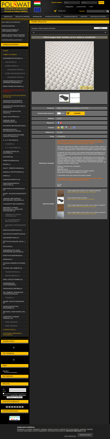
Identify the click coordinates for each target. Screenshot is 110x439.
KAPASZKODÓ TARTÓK (15, 69)
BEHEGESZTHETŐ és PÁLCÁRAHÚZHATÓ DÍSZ (12, 130)
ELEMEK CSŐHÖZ (11, 66)
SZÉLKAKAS (7, 259)
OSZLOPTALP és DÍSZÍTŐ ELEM (14, 234)
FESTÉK (6, 164)
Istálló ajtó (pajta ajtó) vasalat (12, 112)
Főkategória (35, 28)
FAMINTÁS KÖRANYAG (11, 160)
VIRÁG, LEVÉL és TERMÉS (13, 279)
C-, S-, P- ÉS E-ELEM (10, 140)
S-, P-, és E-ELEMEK (12, 148)
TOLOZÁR (9, 297)
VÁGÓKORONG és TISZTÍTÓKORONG (9, 284)
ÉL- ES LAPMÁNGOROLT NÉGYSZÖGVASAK (12, 220)
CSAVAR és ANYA (9, 329)
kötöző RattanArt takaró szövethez (77, 198)
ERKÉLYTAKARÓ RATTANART (13, 86)
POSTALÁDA (7, 246)
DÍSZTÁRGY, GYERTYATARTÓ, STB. (14, 312)
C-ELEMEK (9, 144)
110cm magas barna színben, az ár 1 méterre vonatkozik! (84, 190)
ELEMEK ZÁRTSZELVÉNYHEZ (15, 73)
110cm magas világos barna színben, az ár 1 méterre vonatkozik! (86, 205)
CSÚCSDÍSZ (8, 157)
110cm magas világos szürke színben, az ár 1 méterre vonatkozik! (87, 212)
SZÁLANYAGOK (10, 62)
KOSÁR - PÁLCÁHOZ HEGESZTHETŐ (14, 194)
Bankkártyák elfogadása (10, 372)
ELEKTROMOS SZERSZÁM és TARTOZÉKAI (12, 334)
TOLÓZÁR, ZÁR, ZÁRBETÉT (12, 268)
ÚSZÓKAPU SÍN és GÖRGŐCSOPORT (10, 121)
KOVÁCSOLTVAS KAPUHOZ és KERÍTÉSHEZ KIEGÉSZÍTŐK (13, 101)
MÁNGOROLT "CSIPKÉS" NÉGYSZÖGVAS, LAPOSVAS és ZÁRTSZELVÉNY (13, 209)
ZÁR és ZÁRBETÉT (12, 275)
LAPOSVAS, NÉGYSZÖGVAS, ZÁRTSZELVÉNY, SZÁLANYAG (13, 199)
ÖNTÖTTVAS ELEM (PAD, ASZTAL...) (14, 242)
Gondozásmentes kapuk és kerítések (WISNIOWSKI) (13, 81)
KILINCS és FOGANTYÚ (11, 179)
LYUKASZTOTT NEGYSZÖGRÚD (13, 204)
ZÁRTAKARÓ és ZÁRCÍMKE (12, 288)
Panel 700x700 (11, 326)
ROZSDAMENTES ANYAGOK (13, 58)
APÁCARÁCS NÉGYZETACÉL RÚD (14, 126)
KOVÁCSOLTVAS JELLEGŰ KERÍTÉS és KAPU (14, 96)
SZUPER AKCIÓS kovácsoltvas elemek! (13, 90)
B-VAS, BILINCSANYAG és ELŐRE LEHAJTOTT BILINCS (13, 135)
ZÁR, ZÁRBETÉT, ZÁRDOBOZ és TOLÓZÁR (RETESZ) (13, 293)
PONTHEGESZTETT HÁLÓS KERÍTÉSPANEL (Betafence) (13, 251)
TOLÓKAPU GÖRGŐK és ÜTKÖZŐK (14, 263)
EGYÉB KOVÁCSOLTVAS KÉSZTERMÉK (10, 307)
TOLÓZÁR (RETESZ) (12, 272)
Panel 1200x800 (11, 322)
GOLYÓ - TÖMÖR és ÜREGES (13, 168)
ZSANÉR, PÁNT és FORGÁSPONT (13, 302)
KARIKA (6, 176)
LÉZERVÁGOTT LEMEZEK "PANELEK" (11, 317)
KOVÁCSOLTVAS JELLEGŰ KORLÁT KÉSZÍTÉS (14, 106)
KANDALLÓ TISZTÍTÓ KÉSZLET (13, 172)
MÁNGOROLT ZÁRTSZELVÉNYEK (15, 225)
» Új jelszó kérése (81, 6)
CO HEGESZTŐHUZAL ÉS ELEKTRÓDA (11, 152)
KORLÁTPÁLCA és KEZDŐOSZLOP (14, 189)
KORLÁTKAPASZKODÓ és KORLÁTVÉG (11, 184)
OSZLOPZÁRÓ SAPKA (11, 237)
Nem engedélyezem (70, 436)
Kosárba (77, 113)
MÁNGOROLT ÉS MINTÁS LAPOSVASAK (13, 215)
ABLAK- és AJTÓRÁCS (11, 116)
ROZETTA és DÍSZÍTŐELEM (12, 255)
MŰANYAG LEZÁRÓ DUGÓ (12, 230)
